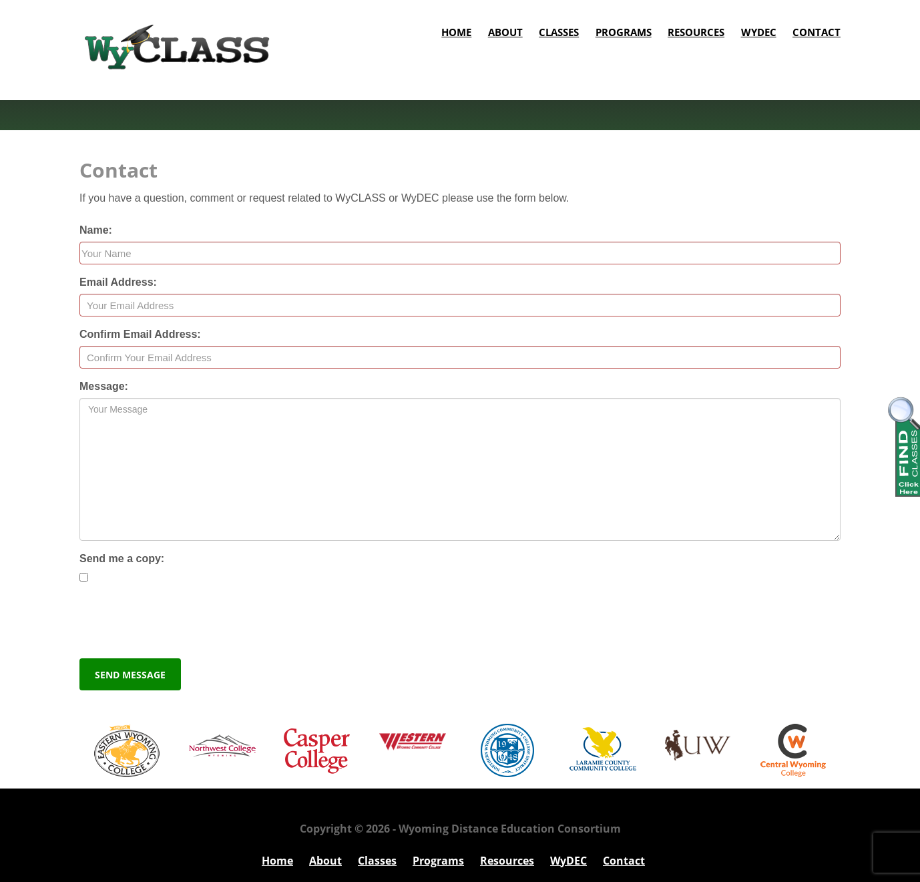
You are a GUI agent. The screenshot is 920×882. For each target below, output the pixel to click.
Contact (816, 32)
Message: (103, 386)
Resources (696, 32)
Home (456, 32)
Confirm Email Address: (140, 334)
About (505, 32)
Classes (559, 32)
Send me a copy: (121, 558)
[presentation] (180, 622)
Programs (624, 32)
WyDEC (758, 32)
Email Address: (118, 282)
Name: (95, 230)
